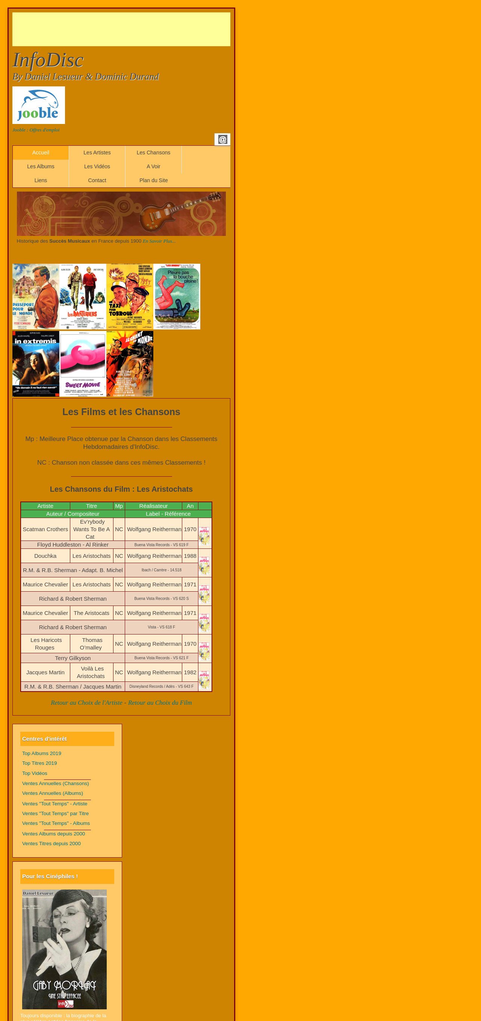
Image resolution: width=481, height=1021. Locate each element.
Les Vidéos (97, 166)
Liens (41, 180)
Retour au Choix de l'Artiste (87, 702)
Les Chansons (154, 153)
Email (222, 139)
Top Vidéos (34, 773)
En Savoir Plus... (159, 241)
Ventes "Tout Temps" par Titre (55, 813)
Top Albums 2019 (41, 753)
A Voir (153, 166)
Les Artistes (96, 153)
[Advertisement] (149, 29)
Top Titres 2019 (39, 763)
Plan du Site (153, 180)
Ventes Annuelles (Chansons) (55, 783)
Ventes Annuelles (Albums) (52, 793)
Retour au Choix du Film (160, 702)
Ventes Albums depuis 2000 (53, 834)
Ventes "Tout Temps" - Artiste (55, 804)
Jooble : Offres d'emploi (35, 130)
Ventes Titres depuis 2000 (51, 843)
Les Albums (40, 166)
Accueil (40, 153)
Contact (97, 180)
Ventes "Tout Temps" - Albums (56, 823)
